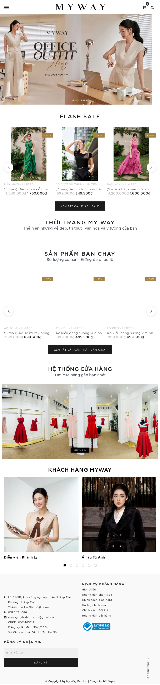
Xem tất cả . (80, 206)
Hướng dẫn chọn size (97, 594)
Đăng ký (41, 662)
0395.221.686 (17, 612)
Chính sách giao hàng (97, 599)
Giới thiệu (89, 589)
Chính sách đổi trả (95, 610)
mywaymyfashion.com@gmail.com (32, 617)
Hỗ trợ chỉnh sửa (94, 605)
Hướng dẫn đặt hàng (96, 615)
